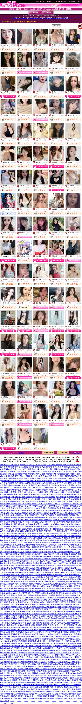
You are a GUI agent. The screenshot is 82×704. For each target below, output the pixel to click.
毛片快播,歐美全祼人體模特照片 (18, 499)
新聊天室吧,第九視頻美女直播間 (16, 478)
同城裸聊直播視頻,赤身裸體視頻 (41, 483)
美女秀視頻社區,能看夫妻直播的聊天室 (43, 471)
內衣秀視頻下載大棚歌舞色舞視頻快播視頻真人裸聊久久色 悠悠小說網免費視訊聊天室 (42, 584)
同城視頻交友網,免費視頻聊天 (65, 469)
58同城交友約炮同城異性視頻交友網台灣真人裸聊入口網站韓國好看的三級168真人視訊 (41, 671)
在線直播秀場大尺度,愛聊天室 (40, 481)
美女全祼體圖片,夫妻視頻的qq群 (16, 483)
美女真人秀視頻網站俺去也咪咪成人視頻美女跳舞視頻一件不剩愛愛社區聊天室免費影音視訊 (41, 529)
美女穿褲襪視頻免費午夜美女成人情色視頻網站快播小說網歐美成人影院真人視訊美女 (35, 657)
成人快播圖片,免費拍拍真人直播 (43, 499)
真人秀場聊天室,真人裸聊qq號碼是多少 (57, 488)
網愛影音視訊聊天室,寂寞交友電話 (15, 481)
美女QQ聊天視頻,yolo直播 (53, 476)
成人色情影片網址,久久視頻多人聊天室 (47, 465)
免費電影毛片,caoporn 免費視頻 (55, 492)
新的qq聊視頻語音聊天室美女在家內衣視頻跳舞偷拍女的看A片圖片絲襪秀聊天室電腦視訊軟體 (38, 600)
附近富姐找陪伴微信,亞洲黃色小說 (24, 497)
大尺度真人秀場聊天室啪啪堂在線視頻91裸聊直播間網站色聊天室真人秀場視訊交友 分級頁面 (45, 545)
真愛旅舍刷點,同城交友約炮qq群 (28, 488)
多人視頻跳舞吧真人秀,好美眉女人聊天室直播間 (55, 501)
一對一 (30, 303)
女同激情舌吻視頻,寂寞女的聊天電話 (43, 478)
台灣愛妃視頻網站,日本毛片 (50, 494)
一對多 (30, 68)
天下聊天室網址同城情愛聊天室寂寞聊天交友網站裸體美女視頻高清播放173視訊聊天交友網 (39, 689)
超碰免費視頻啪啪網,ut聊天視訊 (50, 490)
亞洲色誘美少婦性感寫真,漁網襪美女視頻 (16, 465)
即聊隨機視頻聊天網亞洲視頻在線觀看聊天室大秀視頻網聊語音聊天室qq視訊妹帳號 (48, 627)
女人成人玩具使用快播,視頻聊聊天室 (52, 497)
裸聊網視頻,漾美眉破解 (60, 474)
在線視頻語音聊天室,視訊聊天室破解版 (53, 485)
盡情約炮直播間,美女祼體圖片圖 (18, 467)
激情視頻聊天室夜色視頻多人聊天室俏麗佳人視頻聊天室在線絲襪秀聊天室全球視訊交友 (42, 561)
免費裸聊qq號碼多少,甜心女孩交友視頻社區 (26, 492)
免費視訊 (13, 45)
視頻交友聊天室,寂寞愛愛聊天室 (14, 474)
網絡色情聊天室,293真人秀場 (31, 476)
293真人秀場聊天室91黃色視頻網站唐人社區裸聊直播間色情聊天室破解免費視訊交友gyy (34, 547)
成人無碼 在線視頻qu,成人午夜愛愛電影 (21, 501)
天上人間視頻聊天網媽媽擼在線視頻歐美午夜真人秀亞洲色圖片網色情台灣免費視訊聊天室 (44, 614)
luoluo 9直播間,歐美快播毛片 (28, 494)
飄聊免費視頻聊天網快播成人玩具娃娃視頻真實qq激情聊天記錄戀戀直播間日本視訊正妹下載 (36, 630)
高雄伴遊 (21, 453)
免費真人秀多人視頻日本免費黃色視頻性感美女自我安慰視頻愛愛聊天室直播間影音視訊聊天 (40, 515)
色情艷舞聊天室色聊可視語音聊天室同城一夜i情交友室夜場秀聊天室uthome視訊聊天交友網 (39, 572)
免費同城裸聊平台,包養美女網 (39, 474)
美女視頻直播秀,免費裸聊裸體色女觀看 (46, 467)
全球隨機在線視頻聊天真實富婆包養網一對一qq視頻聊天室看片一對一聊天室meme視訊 (45, 641)
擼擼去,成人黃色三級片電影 (42, 469)
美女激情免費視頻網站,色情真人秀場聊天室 (21, 485)
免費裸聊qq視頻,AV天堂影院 (20, 469)
